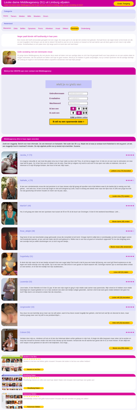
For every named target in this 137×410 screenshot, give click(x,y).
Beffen (22, 28)
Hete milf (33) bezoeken (120, 323)
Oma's (45, 16)
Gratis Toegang (123, 4)
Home (5, 16)
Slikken (65, 28)
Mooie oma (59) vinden (121, 348)
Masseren (7, 28)
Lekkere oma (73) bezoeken (121, 171)
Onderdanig (85, 28)
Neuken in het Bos (33, 369)
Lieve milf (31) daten (121, 272)
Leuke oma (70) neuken (121, 196)
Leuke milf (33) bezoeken (121, 297)
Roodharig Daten (34, 388)
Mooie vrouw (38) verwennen (121, 247)
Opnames (31, 28)
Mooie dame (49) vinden (121, 221)
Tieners (13, 16)
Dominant (74, 28)
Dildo (16, 28)
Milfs (29, 16)
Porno (40, 28)
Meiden (22, 16)
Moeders (37, 16)
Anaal (58, 28)
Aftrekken (49, 28)
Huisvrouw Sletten (33, 407)
